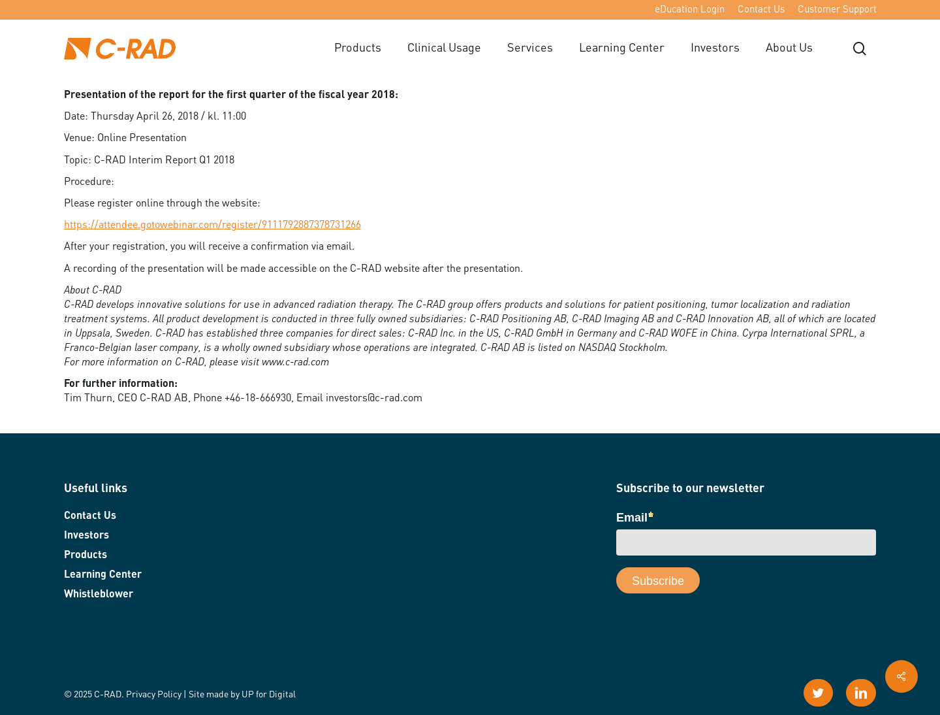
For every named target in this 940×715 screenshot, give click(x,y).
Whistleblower (98, 595)
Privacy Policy (153, 694)
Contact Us (90, 516)
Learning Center (103, 575)
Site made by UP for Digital (242, 694)
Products (85, 555)
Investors (86, 536)
